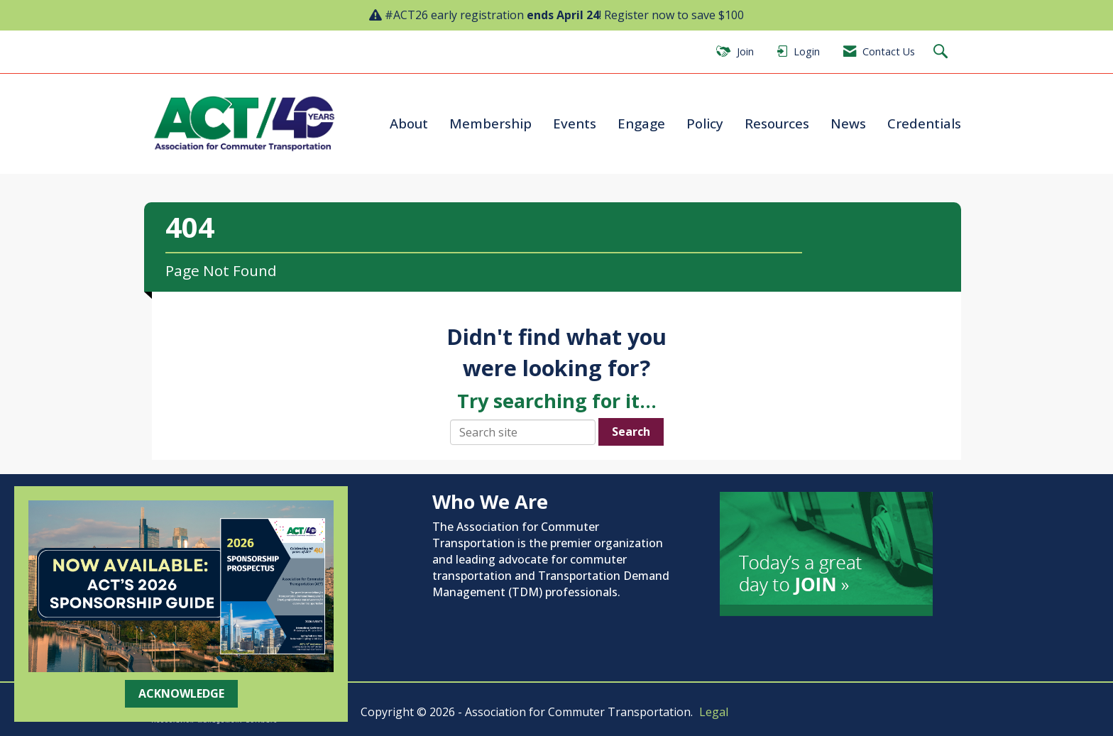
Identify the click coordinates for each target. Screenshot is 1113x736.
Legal (713, 712)
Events (574, 123)
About (409, 123)
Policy (704, 123)
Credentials (924, 123)
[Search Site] (942, 52)
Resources (777, 123)
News (848, 123)
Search (631, 431)
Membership (490, 123)
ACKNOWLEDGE (181, 693)
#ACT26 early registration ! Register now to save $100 (564, 15)
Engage (641, 123)
